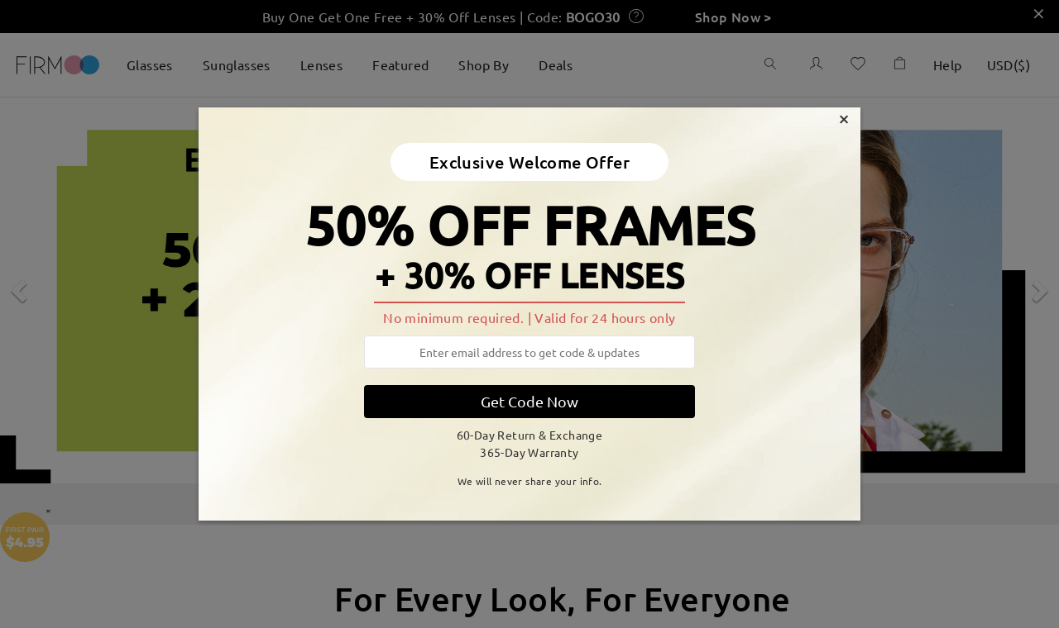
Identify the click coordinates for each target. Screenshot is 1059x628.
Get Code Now (529, 401)
